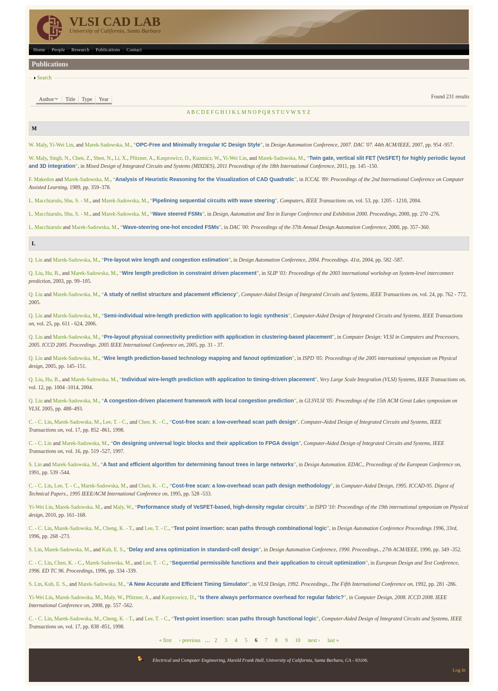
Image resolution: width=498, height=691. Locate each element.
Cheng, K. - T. (118, 528)
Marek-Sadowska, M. (108, 145)
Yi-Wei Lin (61, 145)
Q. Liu (36, 260)
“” (197, 145)
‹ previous (189, 640)
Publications (108, 49)
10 (297, 640)
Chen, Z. (81, 158)
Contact (134, 49)
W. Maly (38, 145)
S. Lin (35, 464)
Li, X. (121, 158)
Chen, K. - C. (153, 422)
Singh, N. (59, 158)
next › (314, 640)
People (58, 49)
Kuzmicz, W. (206, 158)
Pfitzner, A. (142, 158)
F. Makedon (41, 179)
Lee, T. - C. (115, 422)
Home (39, 49)
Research (80, 49)
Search (44, 77)
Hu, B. (52, 273)
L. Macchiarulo (45, 201)
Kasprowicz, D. (173, 158)
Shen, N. (102, 158)
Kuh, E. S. (113, 549)
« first (165, 640)
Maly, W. (122, 507)
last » (333, 640)
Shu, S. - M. (77, 201)
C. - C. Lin (40, 422)
